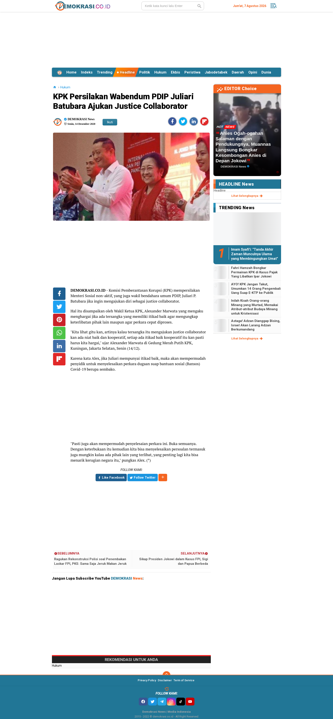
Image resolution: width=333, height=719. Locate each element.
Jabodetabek (216, 72)
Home (71, 72)
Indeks (87, 72)
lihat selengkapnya (247, 196)
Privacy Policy (147, 680)
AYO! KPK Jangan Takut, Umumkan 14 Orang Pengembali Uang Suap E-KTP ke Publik (256, 288)
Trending (104, 72)
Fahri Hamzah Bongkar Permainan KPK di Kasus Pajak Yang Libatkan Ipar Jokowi (254, 272)
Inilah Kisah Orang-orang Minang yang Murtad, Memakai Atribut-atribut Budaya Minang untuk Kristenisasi (254, 307)
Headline (126, 72)
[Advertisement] (166, 39)
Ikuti (110, 122)
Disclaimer (165, 680)
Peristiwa (192, 72)
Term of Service (183, 680)
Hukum (160, 72)
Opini (252, 72)
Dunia (266, 72)
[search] (172, 6)
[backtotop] (166, 675)
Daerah (238, 72)
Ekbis (175, 72)
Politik (144, 72)
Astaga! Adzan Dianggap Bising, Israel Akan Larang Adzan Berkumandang (255, 325)
